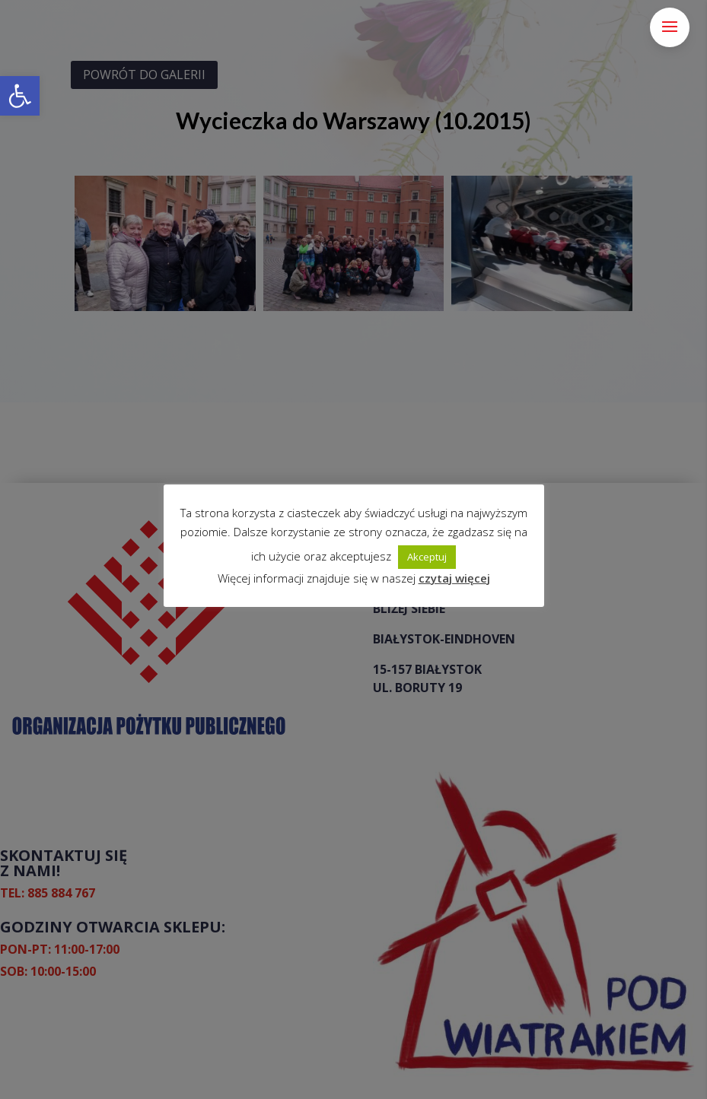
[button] (20, 96)
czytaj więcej (454, 578)
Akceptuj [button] (427, 557)
